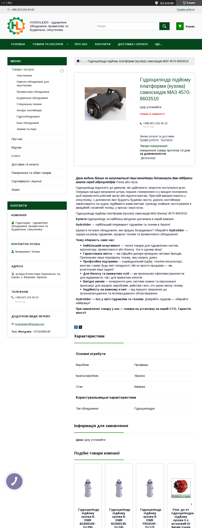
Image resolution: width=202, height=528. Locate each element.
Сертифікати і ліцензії (27, 181)
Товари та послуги (47, 44)
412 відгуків (167, 2)
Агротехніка (24, 75)
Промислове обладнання (33, 91)
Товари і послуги (23, 69)
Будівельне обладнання (32, 98)
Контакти (102, 44)
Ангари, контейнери (29, 110)
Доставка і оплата (133, 44)
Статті (16, 156)
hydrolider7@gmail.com (29, 323)
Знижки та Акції (26, 129)
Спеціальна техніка (29, 104)
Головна (18, 44)
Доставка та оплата (25, 164)
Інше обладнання (28, 122)
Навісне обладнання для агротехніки (33, 83)
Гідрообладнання (28, 116)
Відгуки (16, 147)
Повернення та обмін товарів (31, 172)
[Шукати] (164, 26)
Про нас (81, 44)
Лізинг (16, 189)
